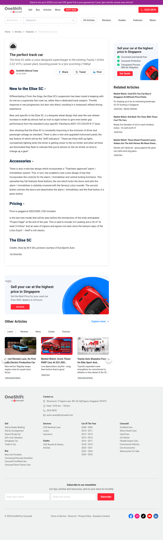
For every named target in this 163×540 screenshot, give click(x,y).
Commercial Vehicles (129, 444)
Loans (46, 431)
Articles (47, 9)
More (58, 9)
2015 (90, 437)
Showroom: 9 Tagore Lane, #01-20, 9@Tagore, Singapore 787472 (76, 401)
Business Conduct (101, 516)
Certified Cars (126, 427)
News (153, 20)
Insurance (47, 434)
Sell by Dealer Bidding (15, 427)
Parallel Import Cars (129, 441)
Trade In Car (10, 444)
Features (137, 20)
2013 (90, 434)
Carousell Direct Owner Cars (18, 465)
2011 (90, 431)
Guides (122, 20)
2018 (84, 444)
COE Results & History (53, 444)
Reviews (106, 20)
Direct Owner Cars (128, 431)
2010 (84, 431)
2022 (84, 451)
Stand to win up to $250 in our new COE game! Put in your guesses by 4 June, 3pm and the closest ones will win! (81, 2)
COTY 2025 (71, 10)
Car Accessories (127, 448)
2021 (90, 448)
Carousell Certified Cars (16, 461)
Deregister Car (11, 441)
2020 (84, 448)
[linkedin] (97, 72)
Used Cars (124, 434)
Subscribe (106, 496)
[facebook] (63, 72)
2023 (90, 451)
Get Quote (20, 307)
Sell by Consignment (14, 431)
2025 (90, 454)
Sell (30, 9)
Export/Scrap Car (13, 434)
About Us (72, 516)
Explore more (100, 321)
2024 (84, 454)
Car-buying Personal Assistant (19, 458)
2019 (90, 444)
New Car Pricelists (13, 454)
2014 (84, 437)
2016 (84, 441)
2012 (84, 434)
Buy (38, 9)
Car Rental (124, 437)
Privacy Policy (84, 516)
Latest (10, 331)
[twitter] (80, 72)
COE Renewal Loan (52, 427)
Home (7, 32)
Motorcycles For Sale (129, 451)
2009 (90, 427)
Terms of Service (58, 516)
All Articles (14, 20)
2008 (84, 427)
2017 (90, 441)
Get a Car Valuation (14, 437)
